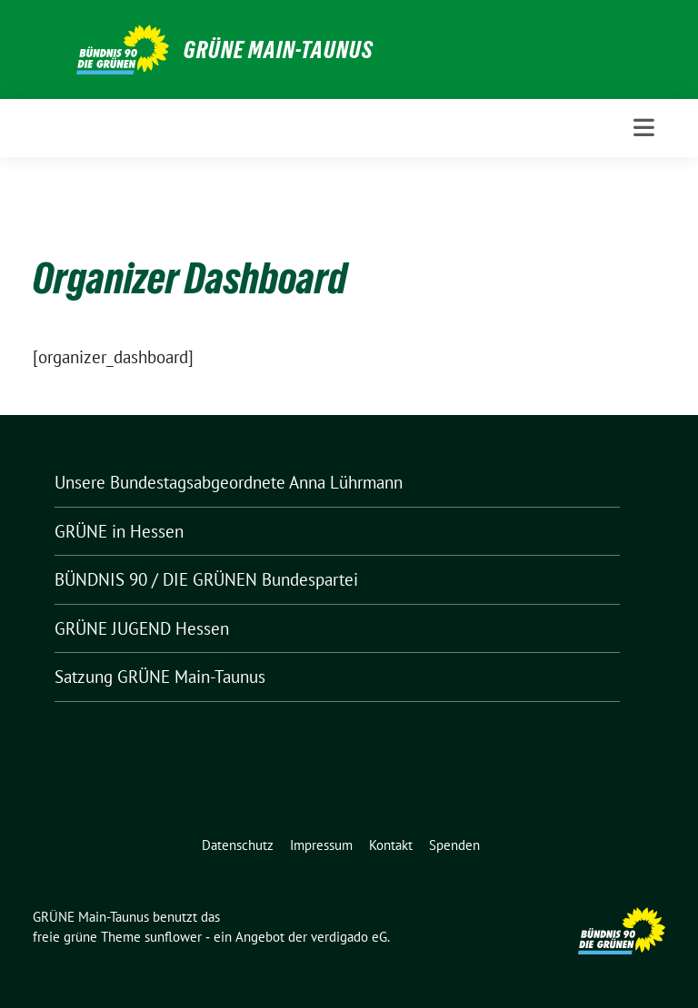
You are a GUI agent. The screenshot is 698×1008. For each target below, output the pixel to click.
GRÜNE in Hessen (119, 531)
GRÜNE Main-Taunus (279, 50)
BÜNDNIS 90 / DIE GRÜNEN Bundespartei (206, 579)
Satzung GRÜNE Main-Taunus (160, 676)
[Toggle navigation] (644, 127)
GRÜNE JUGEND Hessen (142, 628)
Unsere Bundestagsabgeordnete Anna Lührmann (229, 482)
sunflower (173, 936)
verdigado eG (349, 936)
